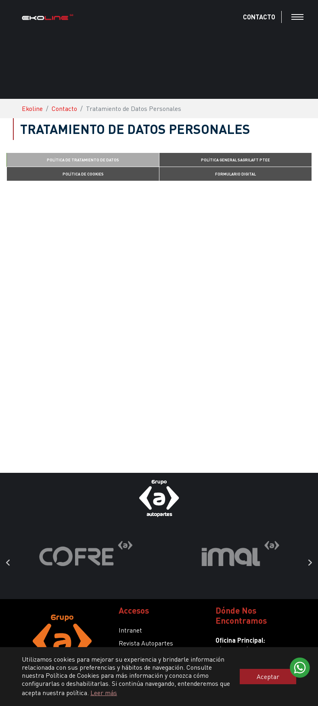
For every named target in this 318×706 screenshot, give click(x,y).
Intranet (130, 630)
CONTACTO (259, 17)
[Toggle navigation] (297, 17)
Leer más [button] (103, 692)
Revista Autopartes (146, 643)
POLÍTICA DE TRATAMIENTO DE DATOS (83, 159)
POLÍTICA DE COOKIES (83, 173)
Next (310, 563)
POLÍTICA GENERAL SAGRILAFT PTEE (235, 159)
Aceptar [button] (268, 676)
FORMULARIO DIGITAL (235, 173)
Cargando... (159, 323)
